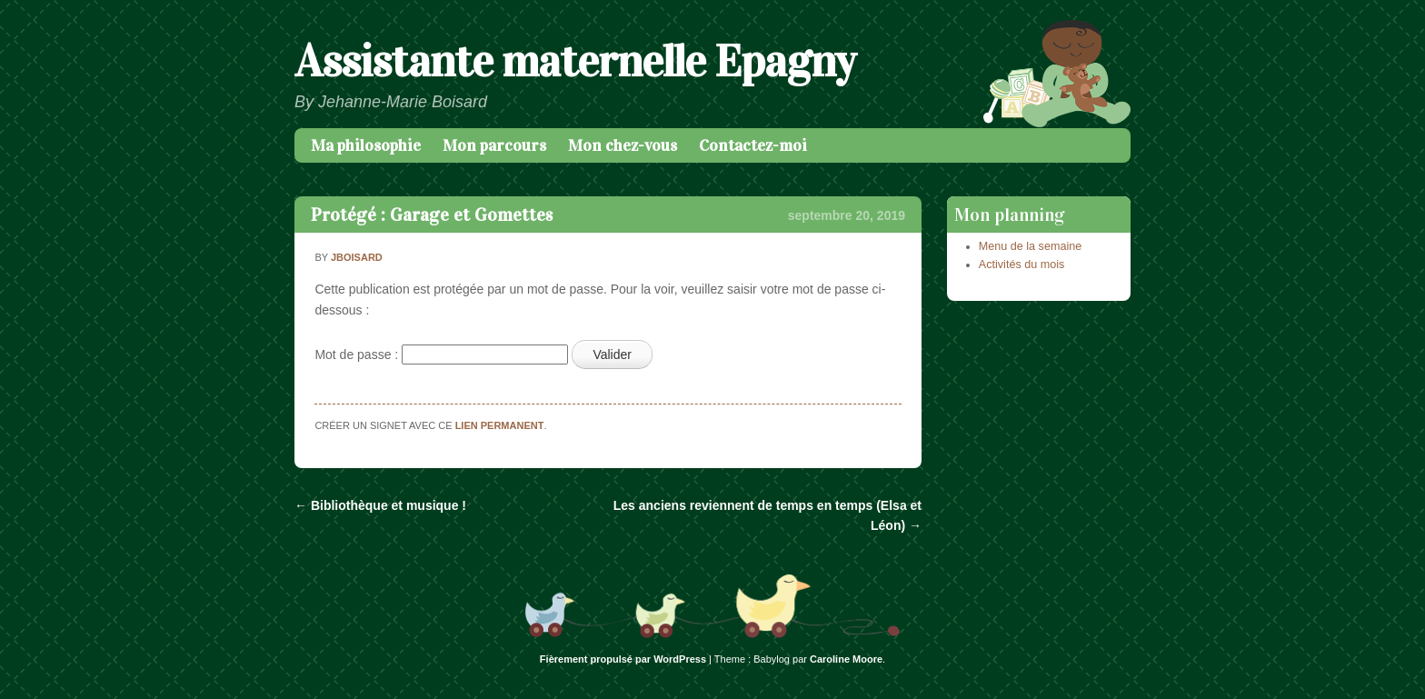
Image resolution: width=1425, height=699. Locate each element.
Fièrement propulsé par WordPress (623, 659)
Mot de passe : (441, 354)
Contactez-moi (753, 145)
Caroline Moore (846, 659)
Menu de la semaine (1030, 246)
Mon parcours (494, 145)
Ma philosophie (366, 145)
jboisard (357, 257)
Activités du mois (1021, 264)
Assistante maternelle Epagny (574, 61)
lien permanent (499, 425)
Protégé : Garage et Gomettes (432, 214)
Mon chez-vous (622, 145)
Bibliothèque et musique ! (380, 505)
